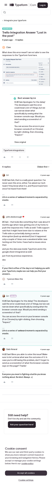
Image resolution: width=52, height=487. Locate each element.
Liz (7, 175)
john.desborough (14, 217)
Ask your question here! (22, 424)
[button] (5, 6)
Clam (8, 47)
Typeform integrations (13, 150)
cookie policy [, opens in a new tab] (27, 463)
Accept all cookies (26, 473)
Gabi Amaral (11, 349)
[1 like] (12, 279)
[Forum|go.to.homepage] (21, 5)
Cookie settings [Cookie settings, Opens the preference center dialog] (25, 480)
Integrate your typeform (15, 20)
